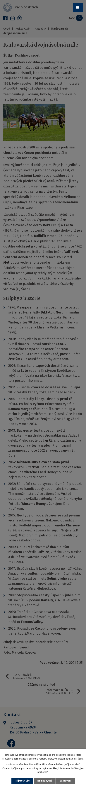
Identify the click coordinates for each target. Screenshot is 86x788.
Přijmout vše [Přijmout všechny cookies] (22, 780)
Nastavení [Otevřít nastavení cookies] (65, 780)
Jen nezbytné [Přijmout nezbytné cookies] (44, 780)
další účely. (78, 758)
